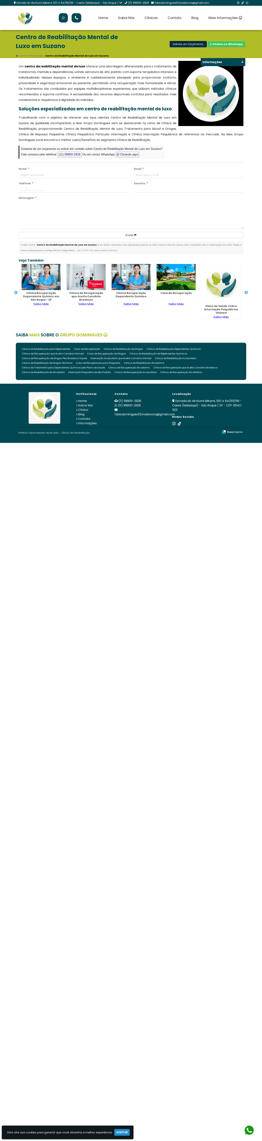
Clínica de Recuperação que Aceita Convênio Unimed (53, 353)
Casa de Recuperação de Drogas (106, 353)
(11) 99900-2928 (138, 3)
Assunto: (141, 183)
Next (246, 293)
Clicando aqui (127, 154)
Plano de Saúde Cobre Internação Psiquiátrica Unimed (221, 309)
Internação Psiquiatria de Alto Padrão (89, 372)
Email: (139, 169)
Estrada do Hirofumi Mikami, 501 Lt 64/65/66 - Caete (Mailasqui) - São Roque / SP (69, 3)
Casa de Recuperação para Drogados (98, 363)
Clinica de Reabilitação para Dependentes (46, 349)
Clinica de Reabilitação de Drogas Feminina (47, 363)
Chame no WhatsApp (226, 44)
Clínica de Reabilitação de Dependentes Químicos (158, 353)
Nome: (24, 169)
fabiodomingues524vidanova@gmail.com (182, 3)
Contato (174, 18)
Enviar (131, 235)
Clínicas (151, 18)
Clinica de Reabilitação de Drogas (123, 349)
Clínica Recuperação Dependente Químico (131, 294)
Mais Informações (225, 18)
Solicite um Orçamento (188, 44)
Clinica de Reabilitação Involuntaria (175, 358)
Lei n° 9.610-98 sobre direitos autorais (97, 250)
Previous (16, 293)
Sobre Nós (126, 18)
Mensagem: (27, 198)
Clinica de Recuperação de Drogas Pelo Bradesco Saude (54, 358)
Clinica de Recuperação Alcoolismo (129, 367)
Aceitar (122, 1132)
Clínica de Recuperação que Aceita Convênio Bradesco (86, 296)
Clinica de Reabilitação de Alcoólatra (43, 372)
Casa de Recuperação (176, 293)
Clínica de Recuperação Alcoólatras (181, 372)
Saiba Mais (41, 304)
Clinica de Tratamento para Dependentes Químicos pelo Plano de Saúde (63, 367)
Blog (194, 18)
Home (103, 18)
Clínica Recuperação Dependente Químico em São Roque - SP (41, 296)
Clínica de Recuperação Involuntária (135, 372)
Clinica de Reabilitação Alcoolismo (144, 363)
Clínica (83, 410)
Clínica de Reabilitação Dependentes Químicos (174, 349)
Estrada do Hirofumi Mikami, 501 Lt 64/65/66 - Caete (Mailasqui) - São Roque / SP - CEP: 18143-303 (207, 405)
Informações (87, 423)
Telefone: (26, 183)
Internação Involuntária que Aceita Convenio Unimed (121, 358)
